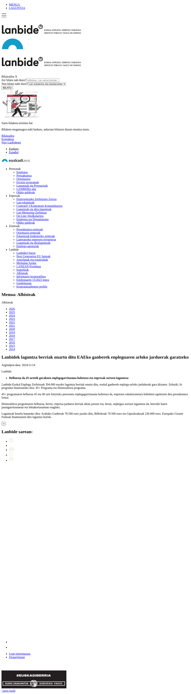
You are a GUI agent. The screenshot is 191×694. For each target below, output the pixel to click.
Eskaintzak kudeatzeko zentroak (35, 236)
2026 (12, 308)
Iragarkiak (22, 269)
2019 (12, 332)
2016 (12, 342)
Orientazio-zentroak (28, 232)
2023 (12, 318)
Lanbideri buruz (26, 253)
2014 (12, 349)
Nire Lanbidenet (11, 142)
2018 (12, 335)
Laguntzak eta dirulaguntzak (33, 242)
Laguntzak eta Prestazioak (32, 185)
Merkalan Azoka (26, 263)
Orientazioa (23, 179)
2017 (12, 339)
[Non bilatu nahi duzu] (47, 84)
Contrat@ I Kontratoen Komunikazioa (39, 205)
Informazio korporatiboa (31, 276)
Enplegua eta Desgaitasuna (32, 219)
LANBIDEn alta (26, 189)
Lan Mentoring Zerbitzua (31, 212)
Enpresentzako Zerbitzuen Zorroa (36, 199)
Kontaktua (7, 139)
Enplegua (22, 172)
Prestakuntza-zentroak (29, 229)
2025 (12, 312)
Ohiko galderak (25, 192)
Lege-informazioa (19, 653)
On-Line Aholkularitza (29, 216)
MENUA (14, 4)
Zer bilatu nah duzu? (30, 80)
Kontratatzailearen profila (31, 286)
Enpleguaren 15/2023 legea (32, 279)
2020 (12, 329)
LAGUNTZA (17, 8)
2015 (12, 345)
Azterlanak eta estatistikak (32, 259)
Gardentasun (24, 283)
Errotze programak (27, 182)
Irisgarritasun (17, 657)
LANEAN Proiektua (28, 266)
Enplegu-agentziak (27, 246)
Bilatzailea (7, 76)
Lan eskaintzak (25, 202)
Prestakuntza (24, 175)
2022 (12, 322)
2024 (12, 315)
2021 (12, 325)
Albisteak (22, 273)
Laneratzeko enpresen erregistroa (36, 239)
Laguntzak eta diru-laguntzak (33, 209)
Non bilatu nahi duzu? (33, 83)
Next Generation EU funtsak (33, 256)
